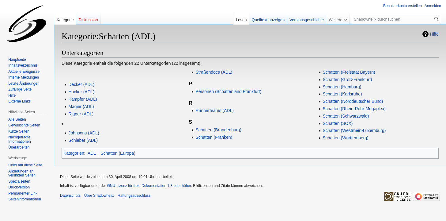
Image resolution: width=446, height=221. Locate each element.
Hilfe (434, 34)
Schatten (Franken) (213, 137)
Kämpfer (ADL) (82, 99)
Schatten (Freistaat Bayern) (349, 72)
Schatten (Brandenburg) (218, 129)
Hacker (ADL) (81, 91)
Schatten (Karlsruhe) (342, 93)
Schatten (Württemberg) (345, 137)
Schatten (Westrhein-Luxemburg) (354, 130)
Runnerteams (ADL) (214, 110)
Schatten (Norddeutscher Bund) (353, 101)
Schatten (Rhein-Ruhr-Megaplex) (354, 108)
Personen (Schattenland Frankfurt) (228, 91)
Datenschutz (70, 195)
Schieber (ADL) (83, 140)
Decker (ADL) (81, 84)
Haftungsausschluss (134, 195)
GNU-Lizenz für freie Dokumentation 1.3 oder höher (149, 186)
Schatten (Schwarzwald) (346, 116)
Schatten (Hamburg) (342, 86)
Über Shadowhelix (99, 195)
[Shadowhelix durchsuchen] (396, 19)
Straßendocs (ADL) (213, 72)
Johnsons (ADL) (83, 132)
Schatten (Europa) (117, 153)
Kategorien (73, 153)
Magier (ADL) (81, 106)
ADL (92, 153)
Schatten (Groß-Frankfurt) (347, 79)
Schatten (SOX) (338, 123)
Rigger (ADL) (80, 113)
